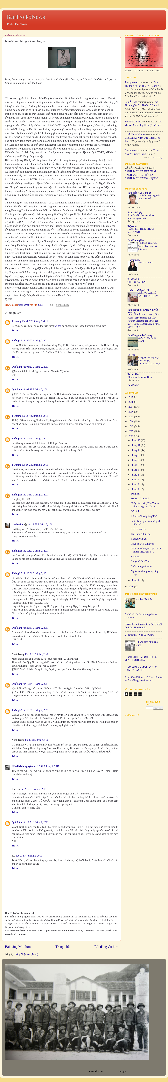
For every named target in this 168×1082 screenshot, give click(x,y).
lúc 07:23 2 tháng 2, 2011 (35, 389)
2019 (131, 397)
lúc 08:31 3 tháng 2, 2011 (38, 654)
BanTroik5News (25, 17)
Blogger (122, 1071)
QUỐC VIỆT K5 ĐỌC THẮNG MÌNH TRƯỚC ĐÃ (141, 659)
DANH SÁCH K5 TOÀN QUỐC (141, 178)
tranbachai (18, 524)
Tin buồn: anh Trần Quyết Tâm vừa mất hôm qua (148, 246)
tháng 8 (135, 460)
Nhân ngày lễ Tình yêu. (143, 543)
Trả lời (15, 330)
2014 (131, 421)
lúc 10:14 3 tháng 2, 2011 (35, 683)
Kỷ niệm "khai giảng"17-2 (144, 516)
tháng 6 (135, 469)
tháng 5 (135, 474)
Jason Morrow (95, 1071)
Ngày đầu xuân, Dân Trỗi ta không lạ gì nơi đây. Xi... (145, 505)
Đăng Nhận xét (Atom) (26, 954)
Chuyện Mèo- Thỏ (140, 561)
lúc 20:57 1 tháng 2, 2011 (35, 321)
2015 (131, 416)
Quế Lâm (17, 366)
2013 (131, 426)
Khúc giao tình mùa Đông (140, 377)
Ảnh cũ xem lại (138, 529)
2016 (131, 411)
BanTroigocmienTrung (140, 335)
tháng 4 (135, 479)
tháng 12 (136, 440)
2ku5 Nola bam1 (133, 121)
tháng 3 (135, 484)
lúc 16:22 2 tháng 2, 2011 (35, 464)
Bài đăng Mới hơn (18, 947)
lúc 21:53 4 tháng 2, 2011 (29, 855)
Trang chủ (62, 947)
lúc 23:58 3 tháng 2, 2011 (33, 789)
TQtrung (16, 321)
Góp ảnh (135, 511)
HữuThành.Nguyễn (22, 766)
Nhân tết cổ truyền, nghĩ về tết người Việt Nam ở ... (146, 550)
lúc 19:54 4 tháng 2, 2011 (35, 822)
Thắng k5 (17, 340)
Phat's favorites (145, 262)
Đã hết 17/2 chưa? (140, 498)
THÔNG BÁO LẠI (137, 282)
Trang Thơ (133, 374)
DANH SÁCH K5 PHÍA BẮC (140, 174)
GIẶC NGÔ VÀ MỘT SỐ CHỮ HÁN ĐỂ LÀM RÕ (141, 669)
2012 (131, 431)
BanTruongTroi (136, 240)
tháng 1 (135, 580)
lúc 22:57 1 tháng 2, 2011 (36, 340)
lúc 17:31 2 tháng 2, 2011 (36, 494)
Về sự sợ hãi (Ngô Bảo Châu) (139, 634)
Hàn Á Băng (131, 102)
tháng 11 (136, 445)
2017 (131, 406)
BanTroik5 (133, 385)
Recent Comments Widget (155, 158)
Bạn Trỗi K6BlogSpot (139, 192)
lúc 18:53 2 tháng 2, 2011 (40, 524)
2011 (131, 436)
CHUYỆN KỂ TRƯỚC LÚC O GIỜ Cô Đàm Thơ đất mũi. (143, 626)
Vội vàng (135, 556)
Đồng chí (135, 493)
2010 (131, 586)
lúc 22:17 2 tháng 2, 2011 (35, 627)
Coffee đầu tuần (144, 599)
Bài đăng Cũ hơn (106, 947)
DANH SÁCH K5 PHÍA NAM (140, 171)
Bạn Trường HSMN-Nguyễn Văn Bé (143, 310)
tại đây (58, 326)
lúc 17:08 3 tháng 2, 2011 (38, 740)
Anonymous (131, 82)
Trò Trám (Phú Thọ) (141, 534)
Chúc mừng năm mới (141, 566)
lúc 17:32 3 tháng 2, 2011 (46, 766)
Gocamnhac (134, 260)
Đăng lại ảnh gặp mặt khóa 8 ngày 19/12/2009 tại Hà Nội (149, 360)
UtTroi (131, 355)
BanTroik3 (133, 279)
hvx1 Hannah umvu (135, 134)
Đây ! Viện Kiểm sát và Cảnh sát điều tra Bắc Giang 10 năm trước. (144, 679)
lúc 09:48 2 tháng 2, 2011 (35, 415)
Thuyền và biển (139, 538)
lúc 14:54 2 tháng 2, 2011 (36, 438)
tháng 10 (136, 450)
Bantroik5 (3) (135, 212)
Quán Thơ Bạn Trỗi (138, 290)
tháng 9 (135, 455)
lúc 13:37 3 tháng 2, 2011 (36, 710)
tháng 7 (135, 465)
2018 (131, 402)
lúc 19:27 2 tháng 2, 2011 (36, 550)
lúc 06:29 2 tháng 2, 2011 (35, 366)
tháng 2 (135, 489)
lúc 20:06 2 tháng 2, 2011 (36, 573)
